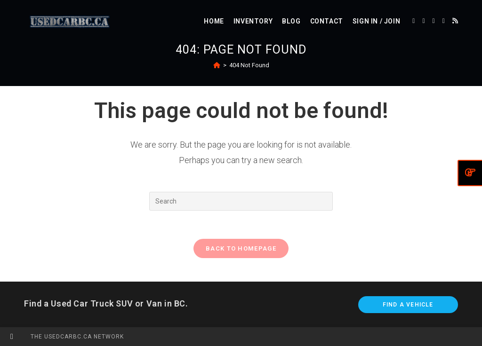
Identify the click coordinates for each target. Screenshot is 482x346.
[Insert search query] (241, 201)
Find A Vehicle (408, 304)
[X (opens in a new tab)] (413, 20)
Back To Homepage (241, 248)
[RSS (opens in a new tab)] (455, 20)
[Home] (216, 65)
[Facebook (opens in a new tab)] (423, 20)
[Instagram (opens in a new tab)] (444, 20)
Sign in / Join (376, 21)
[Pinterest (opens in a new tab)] (434, 20)
